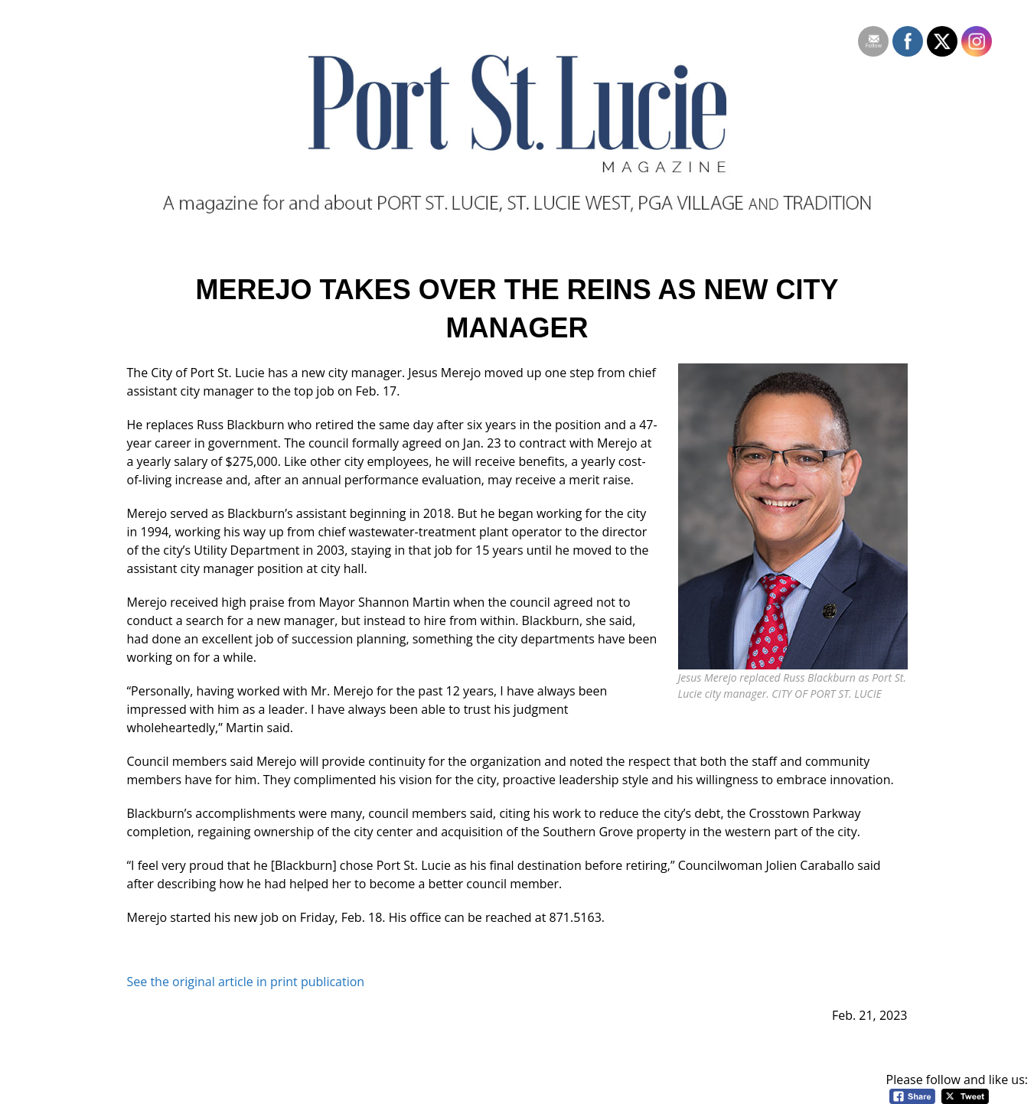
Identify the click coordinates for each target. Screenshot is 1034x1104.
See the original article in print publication (246, 981)
